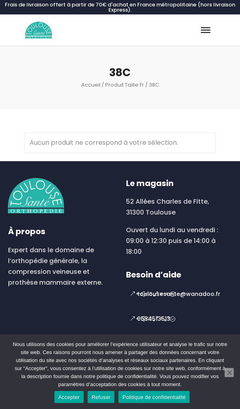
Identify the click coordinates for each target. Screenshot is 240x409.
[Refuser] (229, 372)
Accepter (69, 397)
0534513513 (153, 319)
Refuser (101, 397)
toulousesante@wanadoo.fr (178, 294)
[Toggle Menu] (205, 30)
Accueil (90, 85)
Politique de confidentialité (154, 397)
